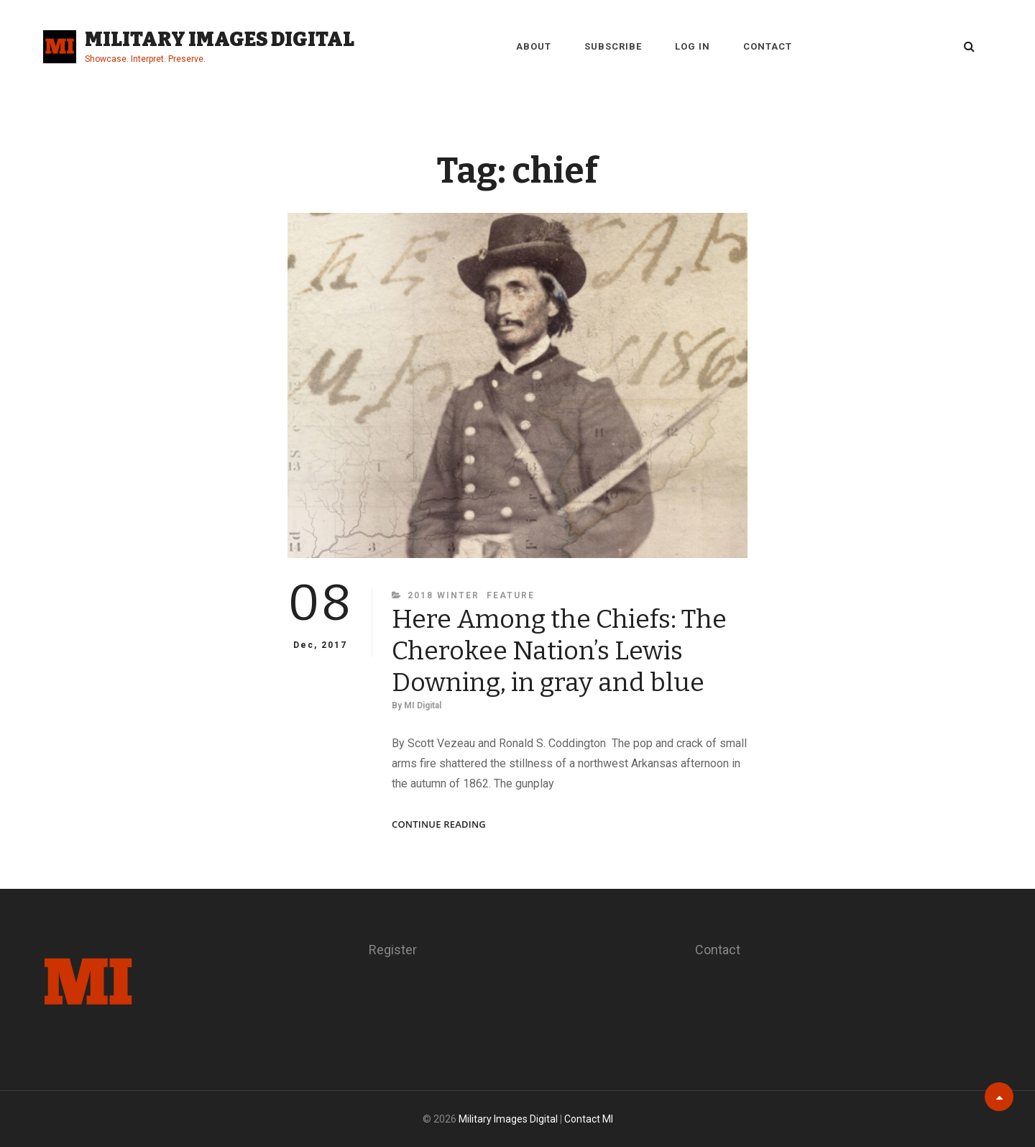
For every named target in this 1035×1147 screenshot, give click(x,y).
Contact (767, 46)
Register (393, 949)
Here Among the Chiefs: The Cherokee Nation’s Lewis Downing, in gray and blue (559, 650)
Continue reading (439, 824)
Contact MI (588, 1119)
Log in (692, 46)
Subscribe (613, 46)
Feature (511, 595)
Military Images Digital (219, 39)
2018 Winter (443, 595)
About (533, 46)
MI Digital (422, 705)
